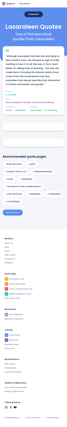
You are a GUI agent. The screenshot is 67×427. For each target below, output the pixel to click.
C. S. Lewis (11, 94)
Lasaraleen (20, 110)
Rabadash (34, 194)
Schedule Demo (12, 344)
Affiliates (9, 263)
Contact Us (10, 259)
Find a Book (10, 364)
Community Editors (13, 372)
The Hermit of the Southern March (23, 186)
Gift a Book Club (12, 298)
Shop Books (24, 3)
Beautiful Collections (14, 319)
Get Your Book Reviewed (16, 387)
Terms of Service (32, 418)
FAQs (7, 251)
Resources (9, 348)
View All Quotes (13, 212)
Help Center (10, 255)
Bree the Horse (13, 164)
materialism (36, 110)
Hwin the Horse (13, 194)
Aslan (31, 164)
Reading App (10, 368)
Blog (7, 247)
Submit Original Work (14, 391)
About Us (9, 243)
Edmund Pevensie (42, 171)
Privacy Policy (52, 418)
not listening (51, 110)
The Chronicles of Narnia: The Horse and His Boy (30, 102)
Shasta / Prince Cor (15, 171)
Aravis (9, 110)
